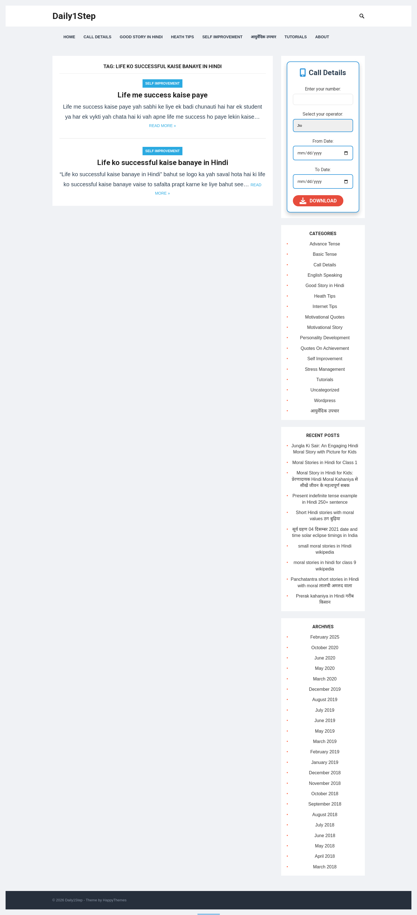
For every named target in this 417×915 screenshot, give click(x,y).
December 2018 (325, 772)
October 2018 (324, 793)
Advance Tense (325, 244)
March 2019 (325, 741)
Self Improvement (222, 37)
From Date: (323, 141)
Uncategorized (324, 390)
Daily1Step (74, 16)
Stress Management (325, 369)
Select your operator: (323, 114)
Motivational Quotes (324, 317)
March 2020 (325, 679)
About (322, 37)
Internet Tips (324, 306)
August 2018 (325, 814)
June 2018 (324, 835)
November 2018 (325, 783)
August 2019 (325, 699)
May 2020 (324, 668)
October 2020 (324, 647)
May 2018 (324, 846)
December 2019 (325, 689)
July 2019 (324, 710)
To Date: (323, 169)
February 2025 (324, 637)
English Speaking (325, 275)
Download (318, 200)
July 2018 (324, 825)
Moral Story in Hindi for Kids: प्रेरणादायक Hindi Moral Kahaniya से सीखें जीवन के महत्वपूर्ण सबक (325, 479)
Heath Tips (182, 37)
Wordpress (325, 400)
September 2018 (324, 804)
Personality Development (325, 337)
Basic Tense (325, 254)
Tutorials (296, 37)
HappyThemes (115, 900)
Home (69, 37)
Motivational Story (325, 327)
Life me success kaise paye (162, 95)
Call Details (98, 37)
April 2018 (325, 856)
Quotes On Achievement (325, 348)
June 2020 (324, 658)
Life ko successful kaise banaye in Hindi (162, 162)
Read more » (162, 125)
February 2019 (324, 751)
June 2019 (324, 720)
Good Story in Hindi (141, 37)
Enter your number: (323, 89)
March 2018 (325, 866)
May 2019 (324, 731)
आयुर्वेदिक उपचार (263, 37)
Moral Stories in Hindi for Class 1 (324, 462)
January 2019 (324, 762)
